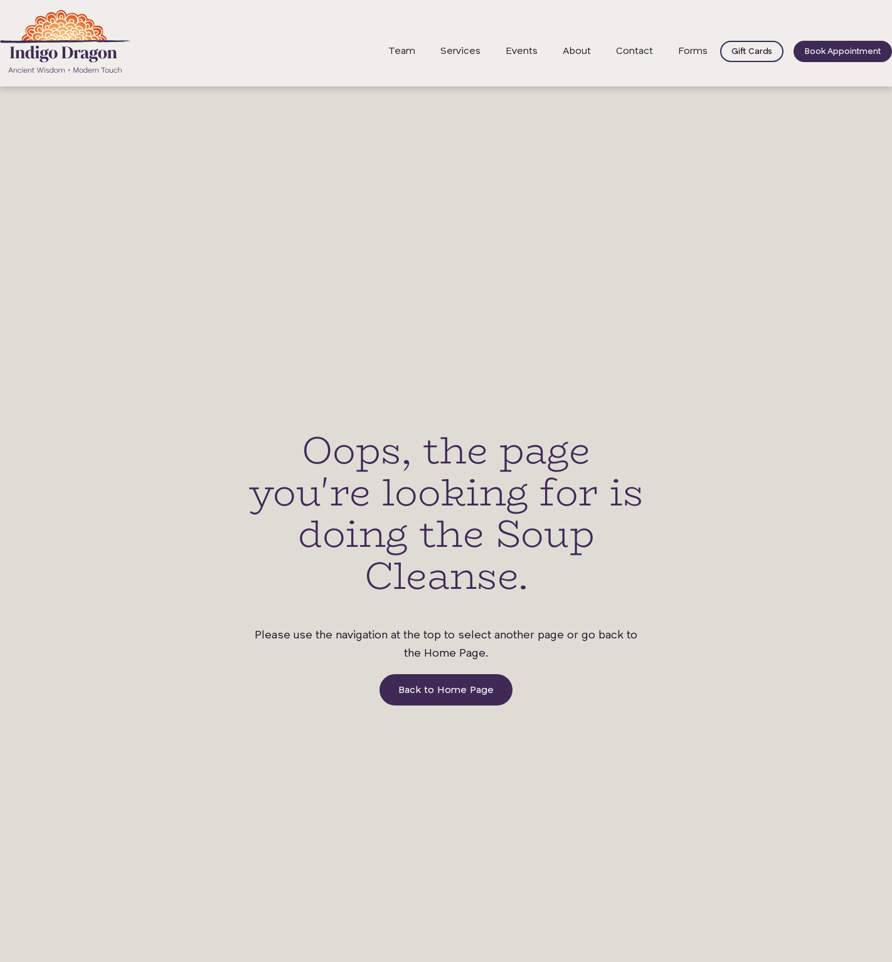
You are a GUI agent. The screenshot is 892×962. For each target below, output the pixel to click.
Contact (634, 51)
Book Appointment (843, 51)
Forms (693, 51)
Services (460, 51)
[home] (65, 41)
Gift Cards (751, 51)
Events (522, 51)
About (577, 51)
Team (401, 51)
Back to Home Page (446, 690)
